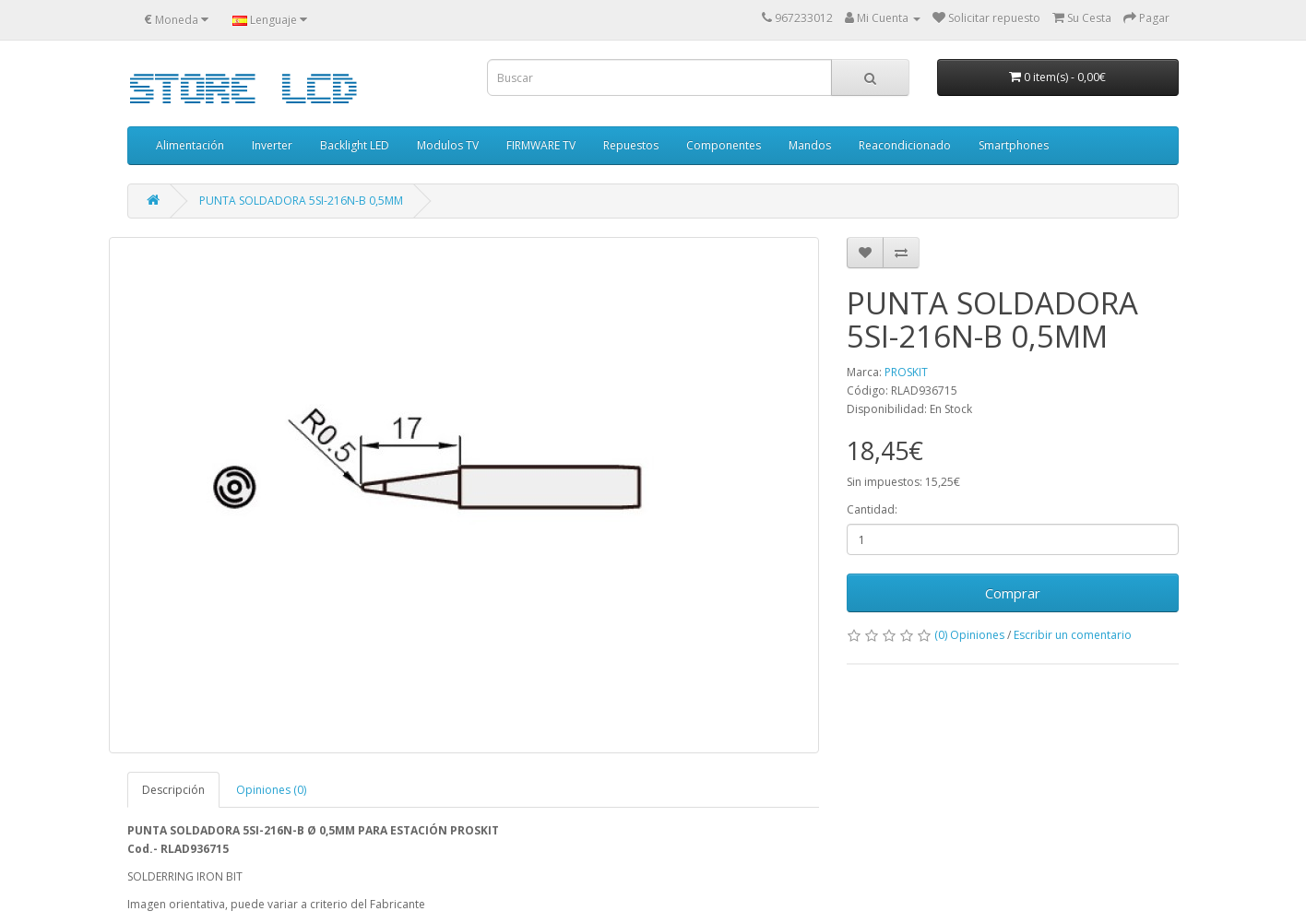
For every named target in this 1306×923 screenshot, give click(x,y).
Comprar (1012, 593)
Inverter (272, 145)
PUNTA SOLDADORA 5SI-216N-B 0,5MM (301, 200)
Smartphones (1014, 145)
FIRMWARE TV (541, 145)
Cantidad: (872, 509)
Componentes (723, 145)
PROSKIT (906, 372)
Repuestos (631, 145)
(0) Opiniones (969, 635)
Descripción (173, 790)
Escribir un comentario (1073, 635)
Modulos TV (448, 145)
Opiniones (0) (271, 790)
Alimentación (190, 145)
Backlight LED (354, 145)
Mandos (810, 145)
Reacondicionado (905, 145)
